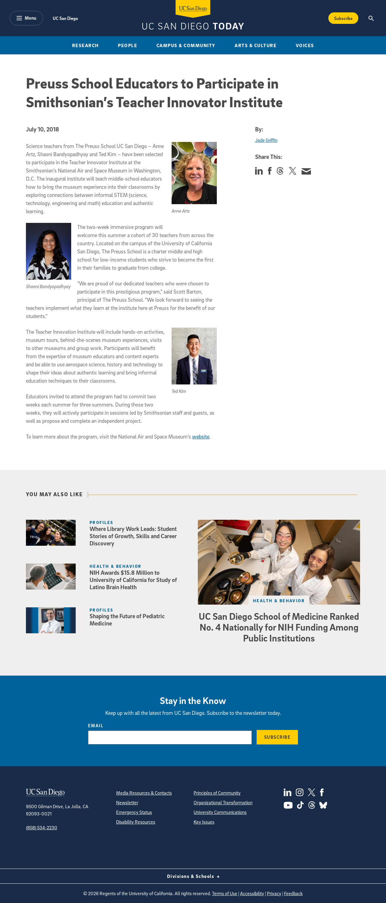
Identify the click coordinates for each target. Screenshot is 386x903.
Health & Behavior (279, 600)
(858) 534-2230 (41, 827)
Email (95, 725)
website (200, 436)
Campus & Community (186, 45)
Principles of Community (217, 793)
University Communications (220, 812)
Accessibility (252, 893)
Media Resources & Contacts (144, 793)
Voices (305, 45)
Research (85, 45)
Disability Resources (135, 822)
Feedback (293, 893)
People (127, 45)
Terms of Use (224, 893)
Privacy (274, 893)
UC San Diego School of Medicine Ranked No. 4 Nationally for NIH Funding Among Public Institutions (279, 627)
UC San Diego (65, 18)
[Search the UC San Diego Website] (371, 18)
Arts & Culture (256, 45)
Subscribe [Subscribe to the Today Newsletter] (343, 18)
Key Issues (204, 822)
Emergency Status (134, 812)
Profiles (102, 522)
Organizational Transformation (223, 802)
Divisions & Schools (193, 876)
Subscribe (277, 737)
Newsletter (127, 802)
